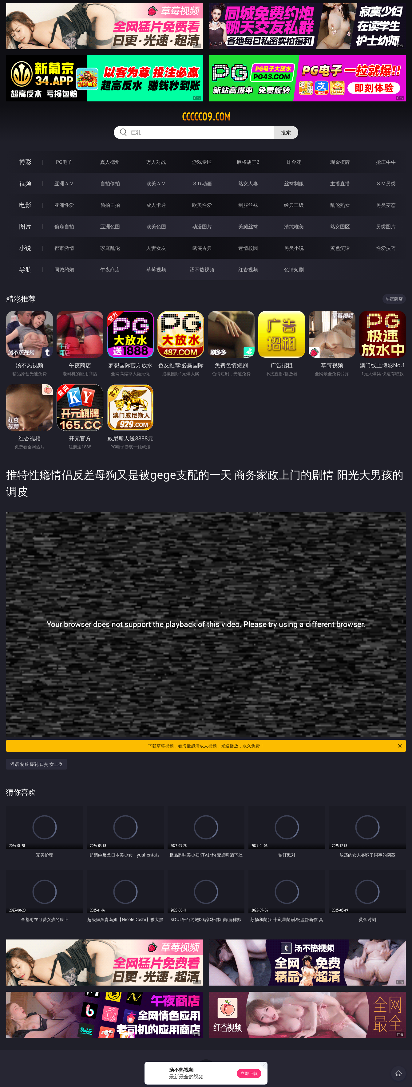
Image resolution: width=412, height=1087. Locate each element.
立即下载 (249, 1073)
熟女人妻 (248, 183)
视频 (25, 183)
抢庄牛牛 (386, 162)
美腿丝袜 (248, 226)
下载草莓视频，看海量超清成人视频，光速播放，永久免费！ (275, 746)
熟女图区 (340, 226)
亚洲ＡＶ (64, 183)
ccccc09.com (206, 117)
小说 (25, 248)
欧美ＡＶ (156, 183)
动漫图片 (202, 226)
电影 (25, 205)
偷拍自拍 (110, 205)
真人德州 (110, 162)
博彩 (25, 162)
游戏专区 (202, 162)
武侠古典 (202, 248)
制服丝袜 (248, 205)
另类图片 (386, 226)
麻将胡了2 (248, 162)
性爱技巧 (386, 248)
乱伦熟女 (340, 205)
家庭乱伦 (110, 248)
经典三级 (294, 205)
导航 (25, 269)
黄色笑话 (340, 248)
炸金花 (294, 162)
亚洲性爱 (64, 205)
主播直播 (340, 183)
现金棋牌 (340, 162)
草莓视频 (156, 269)
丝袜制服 (294, 183)
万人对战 (156, 162)
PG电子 (64, 162)
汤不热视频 (202, 269)
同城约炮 (64, 269)
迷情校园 (248, 248)
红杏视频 (248, 269)
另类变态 (386, 205)
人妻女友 (156, 248)
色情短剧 (294, 269)
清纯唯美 (294, 226)
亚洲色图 (110, 226)
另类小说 (294, 248)
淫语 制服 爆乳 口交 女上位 (36, 764)
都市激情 (64, 248)
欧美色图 (156, 226)
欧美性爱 (202, 205)
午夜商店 (110, 269)
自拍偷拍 (110, 183)
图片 (25, 226)
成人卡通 (156, 205)
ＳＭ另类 (386, 183)
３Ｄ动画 (202, 183)
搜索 (286, 132)
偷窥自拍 (64, 226)
